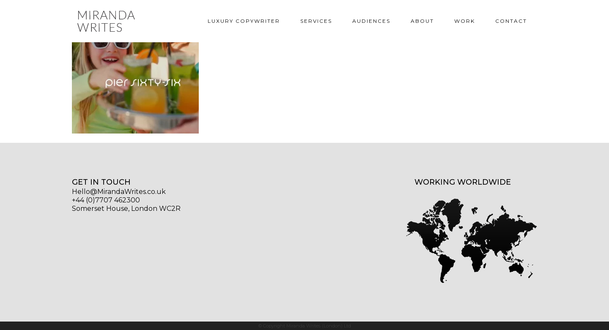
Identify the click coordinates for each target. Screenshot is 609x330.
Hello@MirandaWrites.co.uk (119, 192)
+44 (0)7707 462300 (106, 200)
